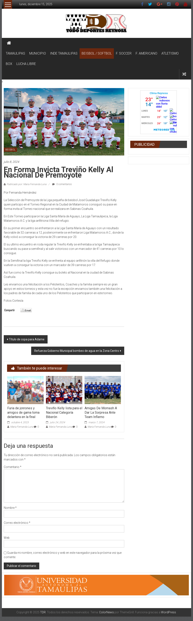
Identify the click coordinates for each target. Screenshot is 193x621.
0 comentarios (62, 184)
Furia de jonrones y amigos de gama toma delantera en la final (23, 412)
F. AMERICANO (146, 53)
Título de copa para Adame (26, 339)
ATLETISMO (170, 53)
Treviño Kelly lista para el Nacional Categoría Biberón (64, 412)
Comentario (12, 467)
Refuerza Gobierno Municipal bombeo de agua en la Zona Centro (76, 350)
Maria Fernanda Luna (21, 426)
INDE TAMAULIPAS (63, 53)
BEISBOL (10, 149)
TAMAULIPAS (15, 53)
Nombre (10, 507)
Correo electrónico (17, 522)
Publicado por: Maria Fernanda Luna (26, 184)
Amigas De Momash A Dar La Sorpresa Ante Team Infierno (101, 412)
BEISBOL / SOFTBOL (97, 53)
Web (7, 537)
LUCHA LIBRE (26, 64)
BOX (9, 64)
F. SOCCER (124, 53)
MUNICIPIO (37, 53)
